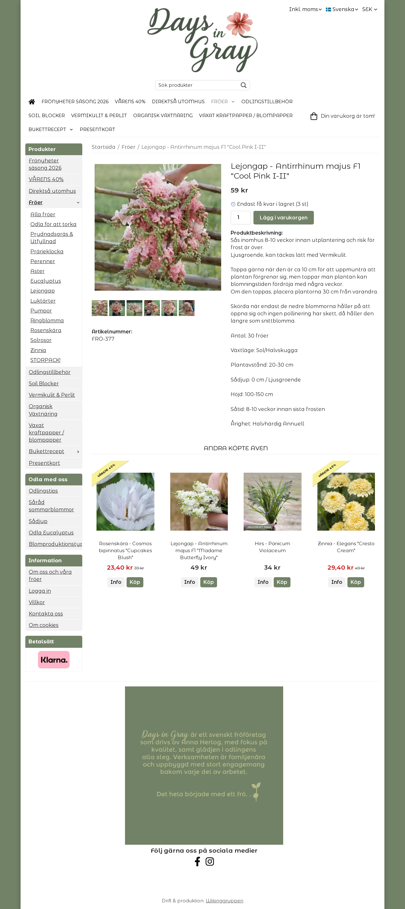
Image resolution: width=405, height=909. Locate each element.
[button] (135, 582)
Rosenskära (45, 330)
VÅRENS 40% (130, 101)
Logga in (40, 591)
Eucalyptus (45, 281)
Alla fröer (42, 214)
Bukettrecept (50, 129)
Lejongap (42, 291)
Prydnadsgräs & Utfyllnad (51, 237)
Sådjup (38, 521)
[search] (242, 85)
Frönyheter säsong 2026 (75, 101)
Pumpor (41, 311)
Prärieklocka (47, 252)
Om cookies (44, 625)
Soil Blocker (46, 115)
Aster (37, 271)
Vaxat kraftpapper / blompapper (246, 115)
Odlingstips (43, 491)
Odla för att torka (53, 224)
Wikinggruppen (224, 901)
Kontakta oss (46, 614)
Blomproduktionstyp (55, 544)
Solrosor (41, 340)
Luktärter (43, 301)
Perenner (42, 261)
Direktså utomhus (178, 101)
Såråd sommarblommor (51, 506)
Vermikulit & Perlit (99, 115)
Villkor (37, 602)
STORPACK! (45, 360)
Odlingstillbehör (267, 101)
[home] (31, 102)
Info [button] (116, 582)
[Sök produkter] (194, 85)
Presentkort (97, 129)
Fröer (223, 101)
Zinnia (38, 350)
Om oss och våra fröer (50, 575)
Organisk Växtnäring (163, 115)
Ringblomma (47, 321)
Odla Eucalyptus (51, 533)
